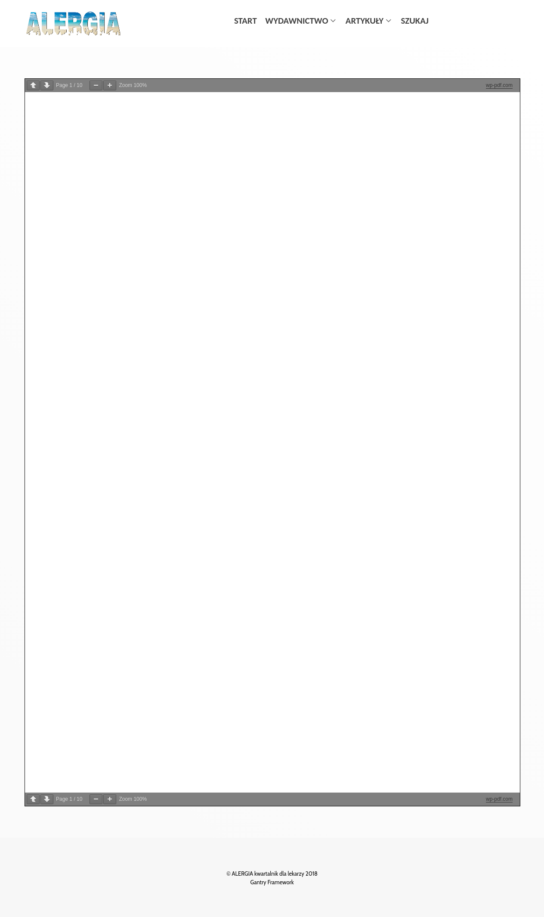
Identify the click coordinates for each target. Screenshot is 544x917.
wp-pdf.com (499, 85)
